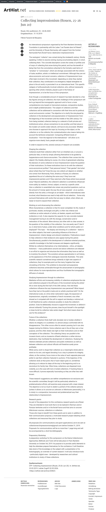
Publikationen (42, 483)
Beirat (90, 504)
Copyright (92, 494)
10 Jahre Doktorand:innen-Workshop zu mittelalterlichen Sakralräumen (94, 122)
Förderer (91, 509)
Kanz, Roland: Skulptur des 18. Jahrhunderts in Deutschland (93, 106)
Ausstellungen (42, 486)
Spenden (91, 501)
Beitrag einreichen (36, 11)
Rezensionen (50, 11)
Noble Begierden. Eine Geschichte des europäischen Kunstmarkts (94, 92)
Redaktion (92, 483)
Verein (91, 499)
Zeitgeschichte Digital (31, 1)
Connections (20, 1)
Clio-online (4, 1)
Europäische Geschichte (47, 1)
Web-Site (57, 483)
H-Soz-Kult (11, 1)
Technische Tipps (94, 491)
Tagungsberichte (43, 489)
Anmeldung (66, 11)
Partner (91, 506)
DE (94, 11)
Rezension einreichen (28, 485)
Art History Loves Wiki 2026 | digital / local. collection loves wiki (95, 53)
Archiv (58, 11)
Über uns (75, 11)
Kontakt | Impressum (95, 496)
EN (97, 11)
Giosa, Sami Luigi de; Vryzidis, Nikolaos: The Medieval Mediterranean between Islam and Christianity (95, 74)
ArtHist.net (58, 1)
